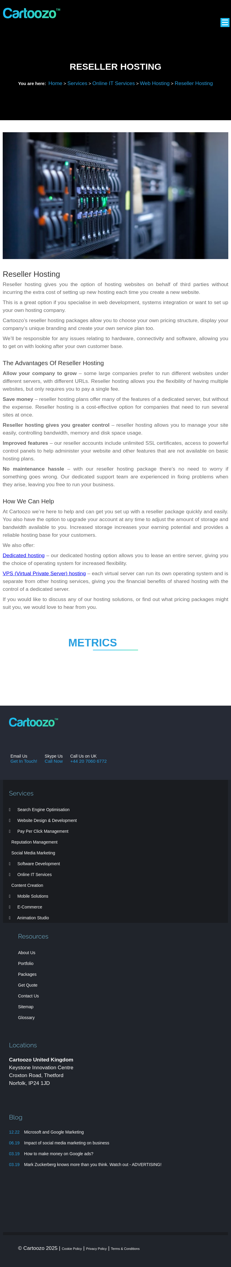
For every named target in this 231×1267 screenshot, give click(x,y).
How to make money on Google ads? (58, 1153)
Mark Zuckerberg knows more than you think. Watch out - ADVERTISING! (93, 1164)
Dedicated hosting (24, 555)
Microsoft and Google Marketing (54, 1132)
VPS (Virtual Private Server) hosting (44, 573)
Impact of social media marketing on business (66, 1142)
